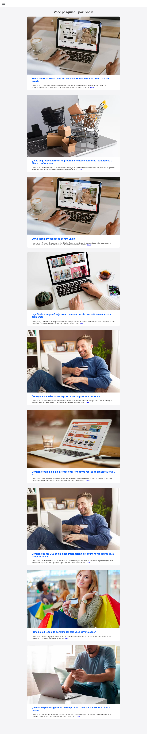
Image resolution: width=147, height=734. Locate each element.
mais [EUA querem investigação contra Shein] (89, 245)
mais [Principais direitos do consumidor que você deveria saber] (66, 638)
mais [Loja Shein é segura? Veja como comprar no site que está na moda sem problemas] (81, 323)
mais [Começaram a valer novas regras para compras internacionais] (87, 402)
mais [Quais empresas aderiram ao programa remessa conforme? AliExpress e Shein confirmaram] (80, 169)
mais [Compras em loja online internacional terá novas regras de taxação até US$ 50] (88, 480)
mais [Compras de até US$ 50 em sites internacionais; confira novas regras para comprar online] (88, 563)
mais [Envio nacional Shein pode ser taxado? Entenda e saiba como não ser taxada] (92, 87)
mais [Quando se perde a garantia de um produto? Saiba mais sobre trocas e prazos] (78, 716)
